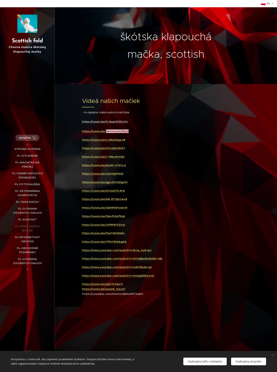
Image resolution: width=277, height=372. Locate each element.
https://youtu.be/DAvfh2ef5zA (103, 216)
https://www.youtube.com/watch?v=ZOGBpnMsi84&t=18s (122, 258)
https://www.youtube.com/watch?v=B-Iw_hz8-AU (116, 250)
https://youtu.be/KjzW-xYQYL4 (104, 165)
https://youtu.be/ (105, 131)
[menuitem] (27, 149)
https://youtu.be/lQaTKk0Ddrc (103, 233)
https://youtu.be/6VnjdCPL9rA (103, 190)
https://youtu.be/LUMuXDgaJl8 (103, 140)
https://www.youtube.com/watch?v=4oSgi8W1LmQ (118, 275)
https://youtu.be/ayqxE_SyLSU (103, 289)
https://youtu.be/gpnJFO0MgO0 (105, 182)
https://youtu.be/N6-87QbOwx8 (104, 199)
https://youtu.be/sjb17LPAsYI (102, 284)
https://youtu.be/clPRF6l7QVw (103, 224)
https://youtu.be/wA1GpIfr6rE (103, 173)
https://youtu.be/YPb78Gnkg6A (104, 241)
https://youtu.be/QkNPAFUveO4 (104, 207)
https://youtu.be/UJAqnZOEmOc (105, 121)
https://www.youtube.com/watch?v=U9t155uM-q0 (117, 267)
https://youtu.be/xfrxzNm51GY (103, 148)
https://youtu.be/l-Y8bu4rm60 (103, 156)
